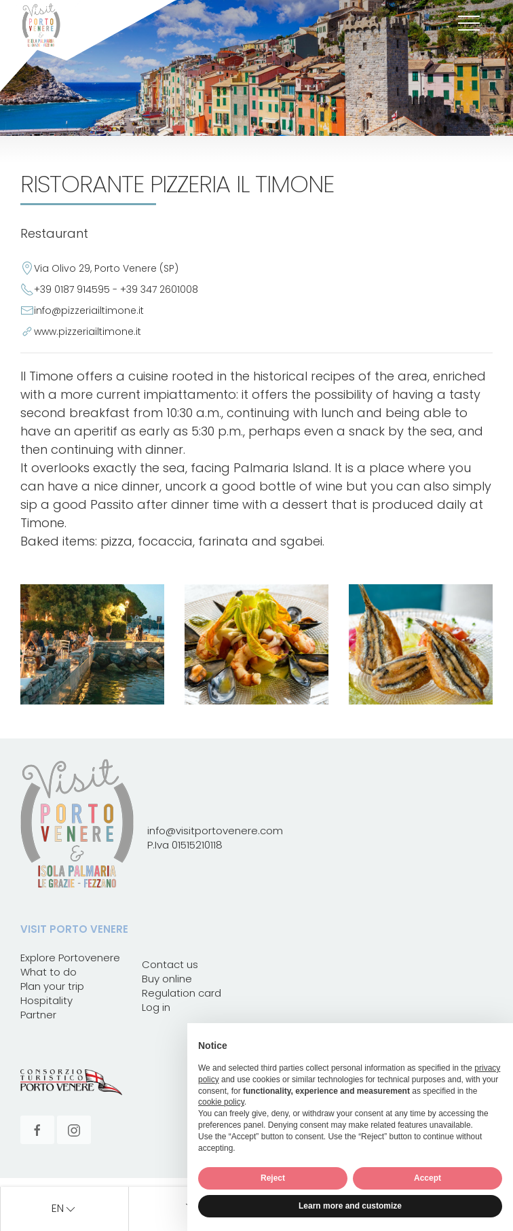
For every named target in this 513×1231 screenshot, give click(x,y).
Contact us (170, 964)
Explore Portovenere (70, 957)
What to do (48, 972)
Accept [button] (427, 1178)
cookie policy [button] (221, 1102)
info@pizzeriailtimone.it (89, 310)
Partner (38, 1014)
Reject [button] (273, 1178)
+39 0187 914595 (72, 289)
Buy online (167, 978)
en (64, 1209)
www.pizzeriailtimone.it (87, 331)
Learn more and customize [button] (350, 1206)
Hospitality (46, 1000)
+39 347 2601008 (159, 289)
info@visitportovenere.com (215, 830)
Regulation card (181, 993)
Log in (156, 1007)
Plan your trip (52, 986)
